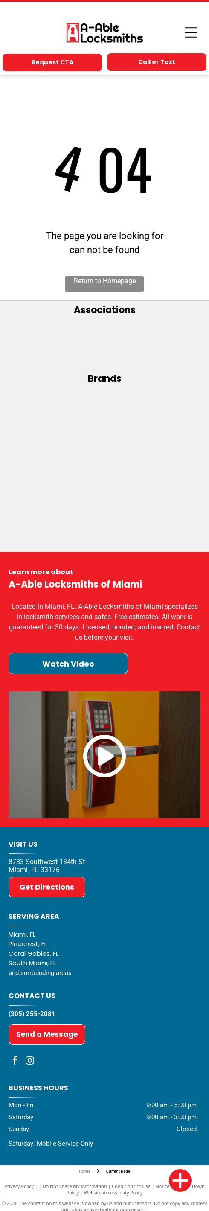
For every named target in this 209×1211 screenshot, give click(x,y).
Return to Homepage (105, 281)
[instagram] (29, 1061)
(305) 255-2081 (32, 1014)
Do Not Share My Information (75, 1186)
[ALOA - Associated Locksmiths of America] (105, 344)
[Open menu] (191, 32)
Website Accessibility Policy (113, 1192)
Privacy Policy (19, 1186)
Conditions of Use (131, 1186)
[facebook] (15, 1061)
